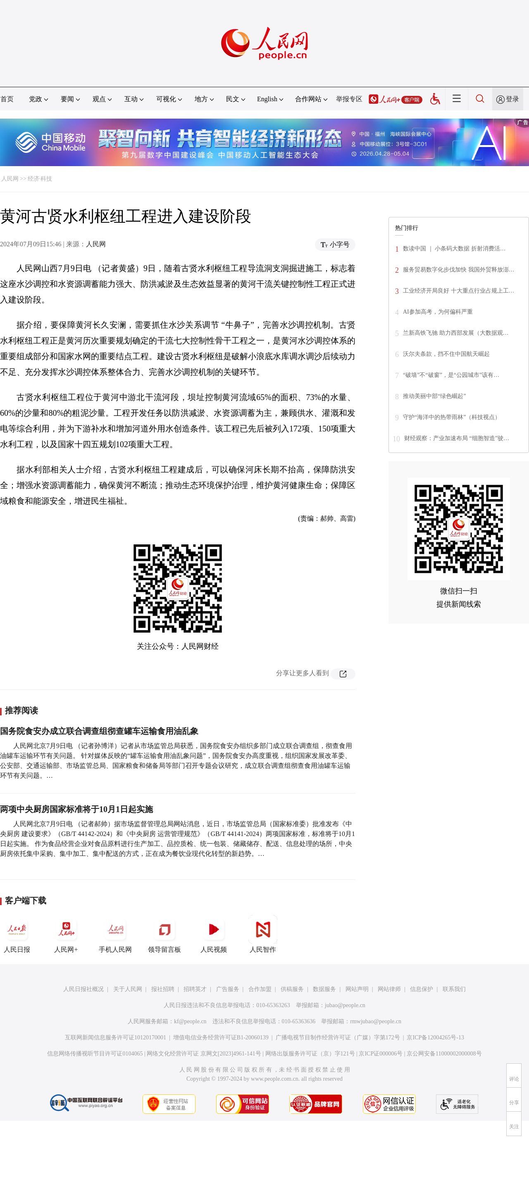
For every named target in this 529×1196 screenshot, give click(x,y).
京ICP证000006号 (381, 1054)
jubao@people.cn (345, 1005)
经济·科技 (40, 179)
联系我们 (454, 989)
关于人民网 (127, 989)
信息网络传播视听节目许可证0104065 (95, 1054)
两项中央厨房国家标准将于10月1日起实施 (76, 809)
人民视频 (213, 934)
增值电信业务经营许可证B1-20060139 (221, 1037)
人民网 (10, 179)
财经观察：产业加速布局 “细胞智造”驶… (456, 438)
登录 (512, 98)
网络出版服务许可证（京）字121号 (310, 1054)
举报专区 (349, 98)
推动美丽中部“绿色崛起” (434, 396)
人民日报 (16, 934)
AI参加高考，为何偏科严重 (438, 312)
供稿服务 (292, 989)
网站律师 (389, 989)
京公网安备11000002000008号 (444, 1054)
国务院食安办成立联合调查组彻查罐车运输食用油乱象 (99, 731)
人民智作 (262, 934)
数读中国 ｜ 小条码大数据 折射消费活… (454, 248)
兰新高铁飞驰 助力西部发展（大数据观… (456, 333)
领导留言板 (164, 934)
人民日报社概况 (83, 989)
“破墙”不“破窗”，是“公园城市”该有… (451, 375)
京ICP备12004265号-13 (435, 1037)
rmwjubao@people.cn (375, 1021)
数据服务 (324, 989)
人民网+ (66, 934)
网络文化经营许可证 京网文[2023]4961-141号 (204, 1054)
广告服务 (227, 989)
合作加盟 (260, 989)
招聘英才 (195, 989)
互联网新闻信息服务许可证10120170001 (115, 1037)
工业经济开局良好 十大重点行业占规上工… (459, 291)
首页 (7, 98)
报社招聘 (162, 989)
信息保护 (421, 989)
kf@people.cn (190, 1021)
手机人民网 (115, 934)
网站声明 (357, 989)
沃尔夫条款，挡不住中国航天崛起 (446, 354)
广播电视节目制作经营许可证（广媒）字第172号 (338, 1037)
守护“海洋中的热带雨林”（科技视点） (451, 417)
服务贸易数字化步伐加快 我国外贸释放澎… (459, 270)
